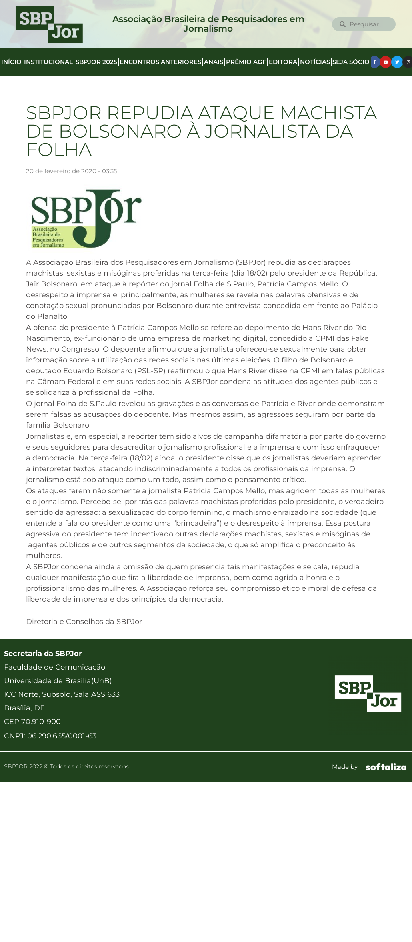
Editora (283, 62)
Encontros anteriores (160, 62)
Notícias (315, 62)
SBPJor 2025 (96, 62)
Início (11, 62)
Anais (213, 62)
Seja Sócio (351, 62)
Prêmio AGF (246, 62)
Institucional (48, 62)
